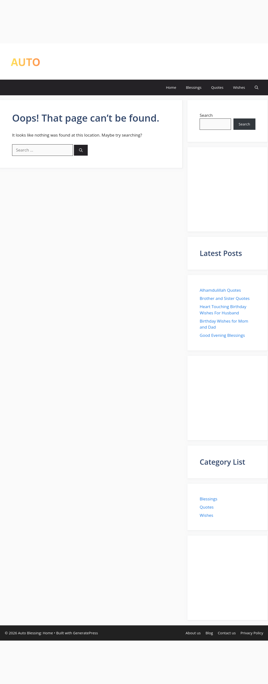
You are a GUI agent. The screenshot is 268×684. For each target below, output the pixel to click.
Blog (209, 632)
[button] (256, 87)
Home (171, 87)
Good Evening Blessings (222, 335)
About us (193, 632)
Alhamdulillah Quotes (220, 290)
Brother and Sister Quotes (225, 298)
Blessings (193, 87)
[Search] (81, 150)
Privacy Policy (251, 632)
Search (206, 115)
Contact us (227, 632)
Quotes (217, 87)
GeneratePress (85, 632)
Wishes (239, 87)
